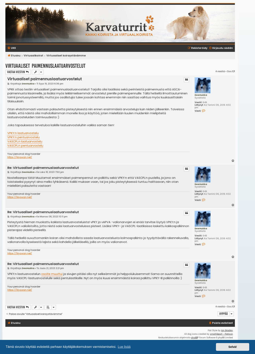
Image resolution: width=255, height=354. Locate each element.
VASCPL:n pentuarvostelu (25, 146)
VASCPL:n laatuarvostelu (24, 141)
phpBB (194, 337)
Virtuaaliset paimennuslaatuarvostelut (45, 66)
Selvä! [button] (232, 346)
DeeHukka (201, 95)
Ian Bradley (227, 330)
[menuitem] (221, 323)
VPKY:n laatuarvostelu (23, 133)
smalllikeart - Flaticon (221, 334)
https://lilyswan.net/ (19, 157)
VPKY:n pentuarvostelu (23, 137)
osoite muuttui (52, 274)
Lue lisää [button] (124, 346)
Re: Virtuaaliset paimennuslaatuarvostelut (43, 168)
